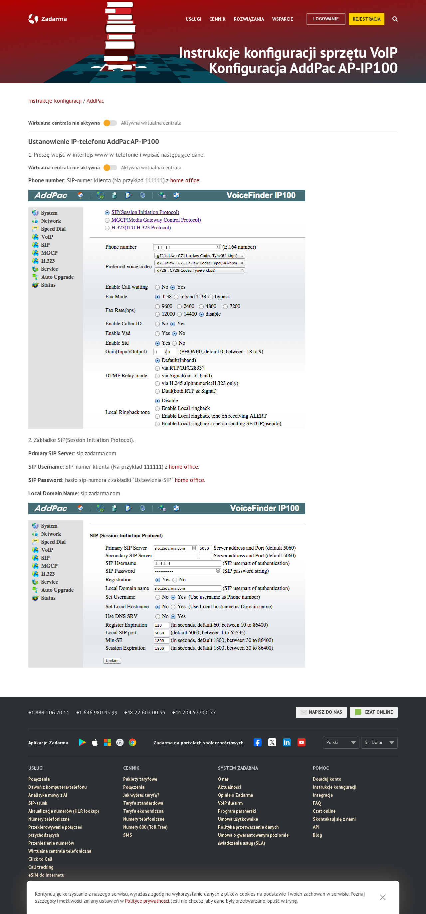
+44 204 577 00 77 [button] (194, 712)
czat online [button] (374, 712)
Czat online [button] (324, 811)
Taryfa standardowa (143, 803)
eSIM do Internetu (46, 875)
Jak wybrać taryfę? (141, 795)
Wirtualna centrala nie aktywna (64, 123)
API (316, 827)
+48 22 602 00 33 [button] (144, 712)
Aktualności (229, 787)
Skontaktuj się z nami (334, 819)
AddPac (95, 100)
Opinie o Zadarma (235, 795)
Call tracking (40, 867)
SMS (32, 883)
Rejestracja (366, 19)
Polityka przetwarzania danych (248, 827)
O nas (223, 779)
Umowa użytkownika (238, 819)
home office (184, 180)
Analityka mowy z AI (47, 795)
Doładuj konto (327, 779)
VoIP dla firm (230, 803)
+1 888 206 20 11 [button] (49, 712)
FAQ (317, 803)
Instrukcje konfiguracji (55, 100)
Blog (317, 835)
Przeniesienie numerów (51, 843)
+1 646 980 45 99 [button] (96, 712)
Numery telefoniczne (49, 819)
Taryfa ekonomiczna (143, 811)
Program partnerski (237, 811)
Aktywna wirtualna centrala (151, 123)
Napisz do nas (321, 712)
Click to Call (40, 859)
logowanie (326, 19)
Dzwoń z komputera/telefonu (57, 787)
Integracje (323, 795)
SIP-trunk (37, 803)
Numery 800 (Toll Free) (145, 827)
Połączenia (39, 779)
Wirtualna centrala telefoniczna (59, 851)
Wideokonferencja (46, 899)
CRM (32, 891)
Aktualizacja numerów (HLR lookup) (63, 811)
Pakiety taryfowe (140, 779)
